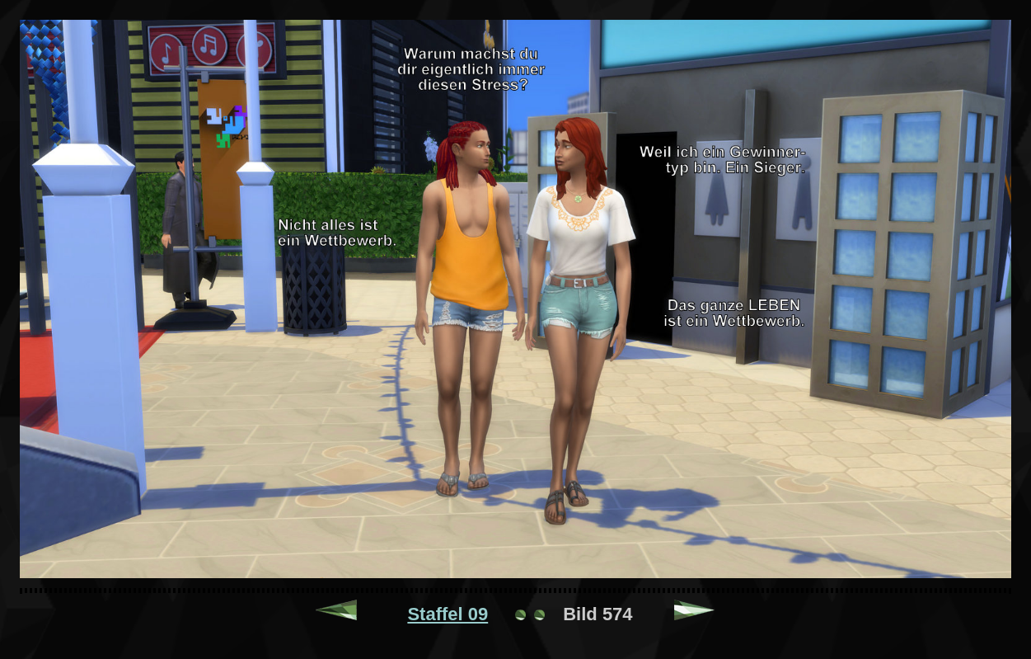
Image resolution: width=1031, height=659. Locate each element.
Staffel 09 (447, 614)
